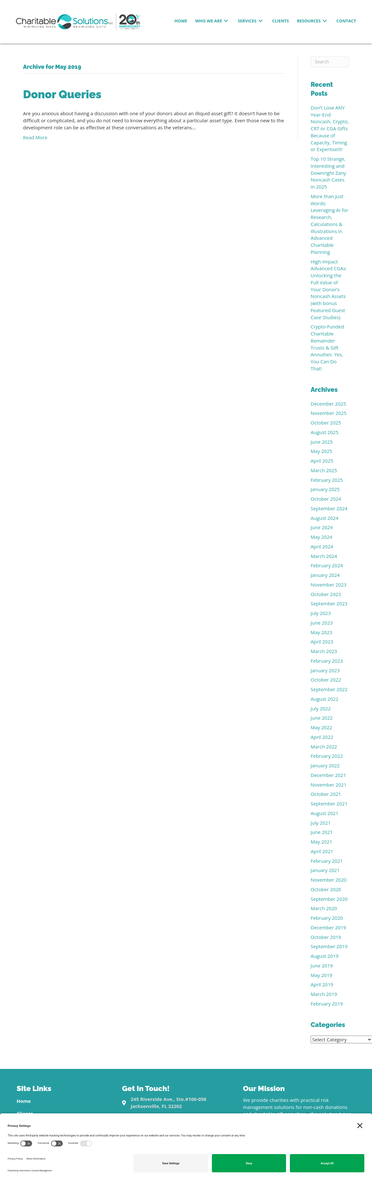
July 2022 (321, 708)
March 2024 (324, 556)
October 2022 (326, 679)
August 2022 (324, 699)
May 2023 (321, 632)
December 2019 (328, 927)
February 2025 (327, 480)
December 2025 (328, 403)
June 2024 (322, 527)
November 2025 (328, 413)
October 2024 (326, 499)
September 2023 (329, 603)
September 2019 (329, 946)
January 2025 (325, 489)
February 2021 (327, 861)
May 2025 (321, 451)
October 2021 (326, 794)
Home (24, 1101)
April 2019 (322, 984)
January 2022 (325, 765)
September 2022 (329, 689)
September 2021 (329, 803)
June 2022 (322, 718)
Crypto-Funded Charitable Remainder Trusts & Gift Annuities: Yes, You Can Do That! (327, 347)
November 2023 (328, 584)
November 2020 (328, 880)
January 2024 (325, 575)
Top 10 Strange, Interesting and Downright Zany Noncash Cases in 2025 (328, 173)
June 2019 (322, 965)
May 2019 (321, 975)
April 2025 (322, 460)
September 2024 (329, 508)
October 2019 (326, 937)
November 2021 (328, 784)
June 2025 (322, 442)
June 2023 (322, 622)
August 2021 (324, 813)
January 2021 (325, 870)
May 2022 (321, 727)
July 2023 (321, 613)
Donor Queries (62, 94)
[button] (226, 21)
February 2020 (327, 918)
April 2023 (322, 641)
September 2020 (329, 899)
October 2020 (326, 889)
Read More (35, 137)
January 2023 (325, 670)
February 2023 (327, 661)
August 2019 (324, 956)
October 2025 (326, 422)
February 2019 (327, 1003)
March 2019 (324, 994)
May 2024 (321, 537)
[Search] (330, 61)
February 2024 (327, 565)
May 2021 (321, 841)
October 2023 (326, 594)
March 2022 (324, 746)
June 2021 (322, 832)
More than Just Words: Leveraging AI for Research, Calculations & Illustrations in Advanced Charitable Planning (329, 224)
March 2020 (324, 908)
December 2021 (328, 775)
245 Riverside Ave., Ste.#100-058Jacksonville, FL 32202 (168, 1102)
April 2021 (322, 851)
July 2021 (321, 823)
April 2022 (322, 737)
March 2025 (324, 470)
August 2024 (324, 518)
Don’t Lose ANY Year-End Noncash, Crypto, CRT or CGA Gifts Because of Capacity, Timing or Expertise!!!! (330, 128)
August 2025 (324, 432)
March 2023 (324, 651)
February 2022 (327, 756)
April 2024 (322, 546)
